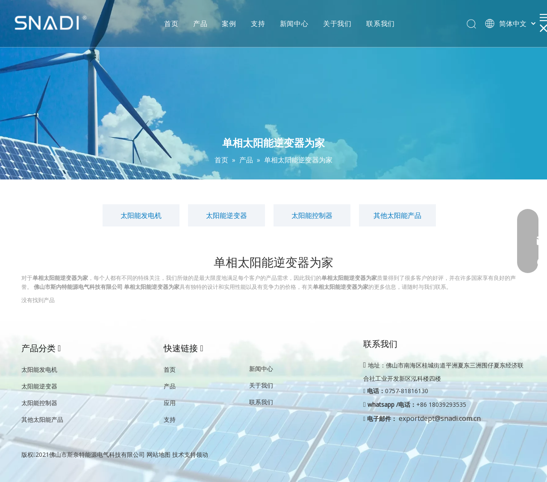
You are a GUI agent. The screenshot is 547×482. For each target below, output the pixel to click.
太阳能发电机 (141, 215)
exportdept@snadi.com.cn (440, 418)
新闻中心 (294, 23)
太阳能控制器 (311, 215)
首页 (171, 23)
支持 (258, 23)
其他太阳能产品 (397, 215)
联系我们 (380, 23)
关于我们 (337, 23)
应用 (170, 403)
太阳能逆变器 (226, 215)
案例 (229, 23)
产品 (200, 23)
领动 (202, 454)
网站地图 (159, 454)
